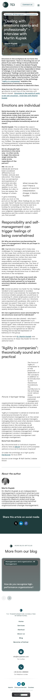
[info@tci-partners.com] (21, 651)
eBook (17, 447)
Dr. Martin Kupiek (24, 336)
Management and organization (18, 561)
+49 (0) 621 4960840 (21, 672)
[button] (26, 51)
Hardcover (6, 455)
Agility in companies (11, 81)
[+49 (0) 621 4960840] (21, 667)
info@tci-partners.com (21, 657)
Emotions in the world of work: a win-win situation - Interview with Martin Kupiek (21, 96)
